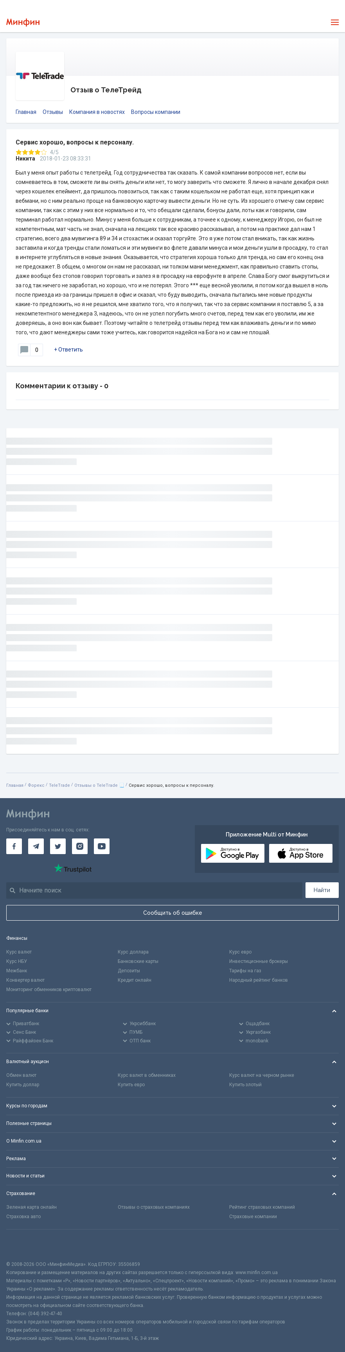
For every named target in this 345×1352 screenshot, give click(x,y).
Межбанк (16, 970)
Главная (26, 112)
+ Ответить (68, 349)
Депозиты (129, 970)
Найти (322, 890)
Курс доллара (133, 952)
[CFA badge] (23, 1245)
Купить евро (131, 1084)
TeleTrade (59, 785)
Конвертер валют (25, 980)
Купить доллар (22, 1084)
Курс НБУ (16, 961)
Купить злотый (245, 1084)
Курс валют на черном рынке (261, 1075)
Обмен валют (21, 1075)
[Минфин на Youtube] (102, 846)
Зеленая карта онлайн (31, 1207)
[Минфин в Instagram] (80, 846)
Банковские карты (138, 961)
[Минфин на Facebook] (14, 846)
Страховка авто (23, 1216)
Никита (25, 158)
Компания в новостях (97, 112)
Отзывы (53, 112)
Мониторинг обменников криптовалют (49, 989)
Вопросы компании (155, 112)
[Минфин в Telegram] (36, 846)
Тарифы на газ (245, 970)
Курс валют (19, 952)
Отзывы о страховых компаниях (154, 1207)
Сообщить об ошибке (172, 913)
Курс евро (240, 952)
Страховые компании (253, 1216)
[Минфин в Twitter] (58, 846)
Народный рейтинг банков (258, 980)
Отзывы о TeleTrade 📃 (99, 785)
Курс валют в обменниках (147, 1075)
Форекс (36, 785)
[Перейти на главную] (23, 22)
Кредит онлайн (134, 980)
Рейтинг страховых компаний (262, 1207)
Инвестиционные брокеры (258, 961)
